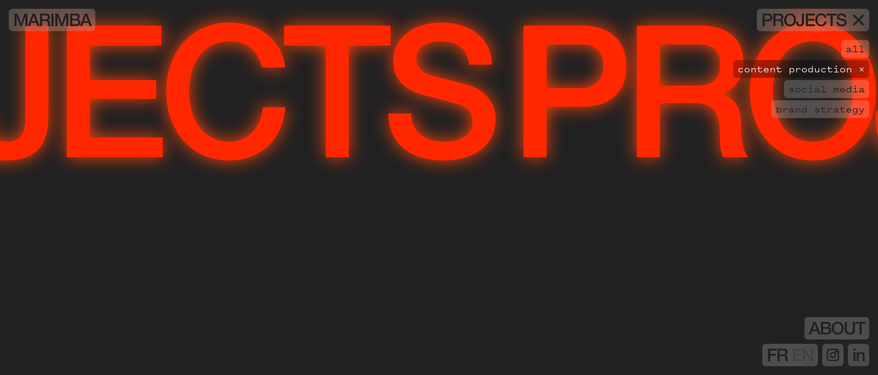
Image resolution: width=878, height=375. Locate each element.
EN (802, 357)
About (837, 330)
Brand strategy (820, 109)
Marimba (52, 22)
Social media (826, 88)
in (858, 357)
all (855, 48)
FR (779, 357)
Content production (795, 68)
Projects (813, 22)
